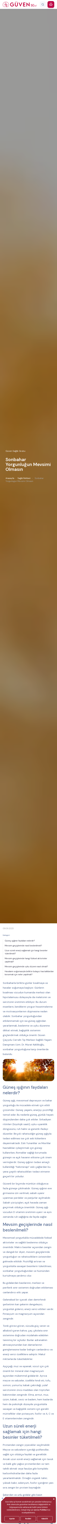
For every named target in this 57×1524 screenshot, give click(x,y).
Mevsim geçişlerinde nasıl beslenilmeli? (23, 945)
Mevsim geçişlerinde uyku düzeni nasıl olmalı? (26, 966)
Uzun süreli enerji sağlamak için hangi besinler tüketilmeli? (26, 952)
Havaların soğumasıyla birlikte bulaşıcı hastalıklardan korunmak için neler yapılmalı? (29, 973)
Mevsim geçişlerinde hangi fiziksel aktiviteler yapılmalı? (26, 960)
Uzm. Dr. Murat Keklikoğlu (29, 1044)
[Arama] (43, 4)
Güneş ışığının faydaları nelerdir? (20, 940)
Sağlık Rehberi (24, 478)
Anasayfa (10, 478)
